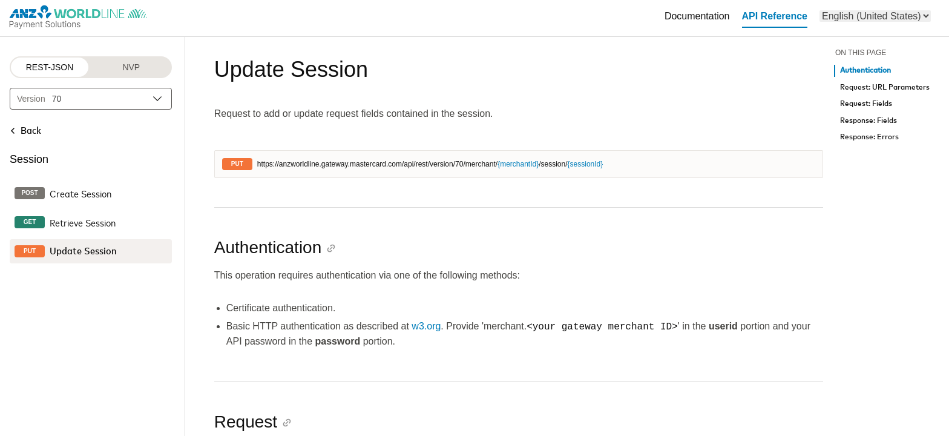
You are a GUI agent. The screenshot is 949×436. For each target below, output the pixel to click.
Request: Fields (866, 104)
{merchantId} (518, 164)
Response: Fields (868, 121)
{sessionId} (585, 164)
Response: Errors (869, 137)
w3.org (426, 327)
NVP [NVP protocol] (131, 67)
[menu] (875, 16)
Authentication (865, 70)
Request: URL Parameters (885, 87)
